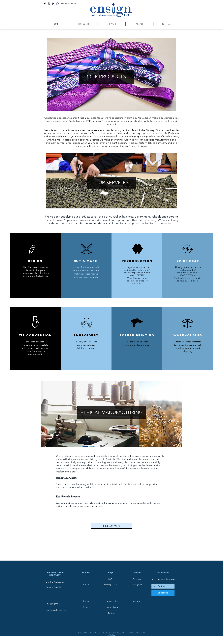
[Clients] (86, 601)
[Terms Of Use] (112, 607)
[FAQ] (110, 579)
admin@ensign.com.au (56, 610)
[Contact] (86, 607)
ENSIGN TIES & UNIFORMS (55, 574)
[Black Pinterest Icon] (52, 3)
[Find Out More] (111, 526)
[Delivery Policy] (110, 584)
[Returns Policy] (112, 601)
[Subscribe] (163, 593)
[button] (84, 24)
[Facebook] (137, 579)
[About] (86, 584)
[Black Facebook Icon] (44, 3)
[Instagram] (137, 584)
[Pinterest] (137, 601)
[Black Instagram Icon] (48, 3)
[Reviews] (112, 613)
